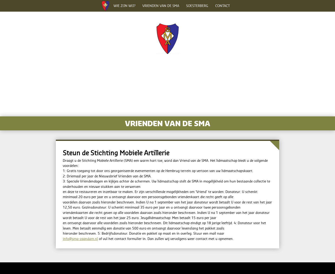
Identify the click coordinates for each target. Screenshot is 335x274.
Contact (222, 6)
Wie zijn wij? (124, 6)
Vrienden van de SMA (160, 6)
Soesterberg (197, 6)
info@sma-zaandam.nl (80, 239)
